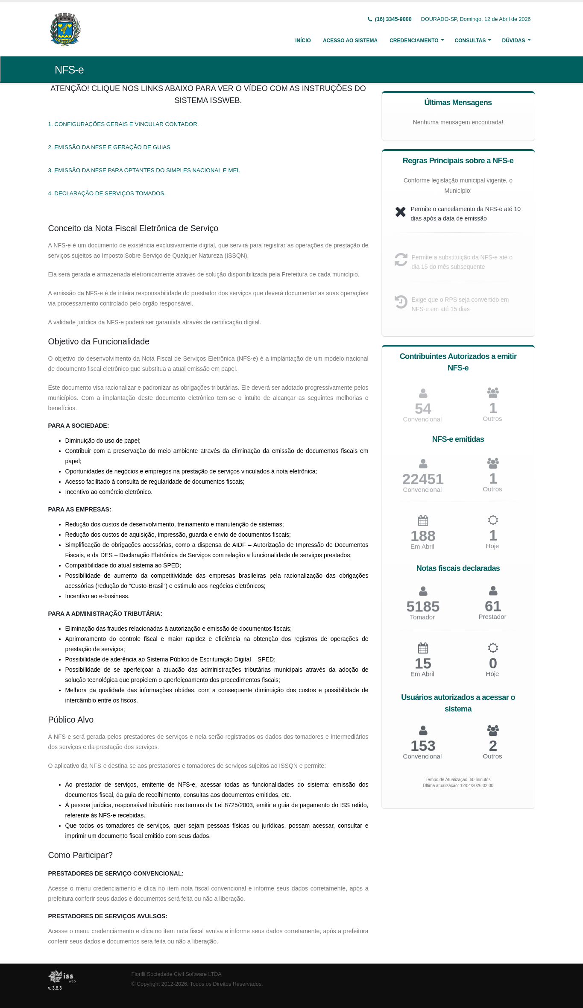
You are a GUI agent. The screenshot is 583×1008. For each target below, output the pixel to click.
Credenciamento (414, 41)
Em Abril (422, 550)
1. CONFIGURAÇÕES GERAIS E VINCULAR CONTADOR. (123, 124)
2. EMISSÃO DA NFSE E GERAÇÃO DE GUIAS (109, 147)
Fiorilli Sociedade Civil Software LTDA (177, 974)
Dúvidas (513, 41)
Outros (492, 422)
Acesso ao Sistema (350, 41)
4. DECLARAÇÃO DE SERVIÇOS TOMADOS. (107, 193)
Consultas (470, 41)
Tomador (422, 620)
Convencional (422, 493)
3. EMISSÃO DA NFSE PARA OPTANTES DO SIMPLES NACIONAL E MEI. (144, 170)
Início (303, 41)
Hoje (492, 550)
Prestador (492, 620)
